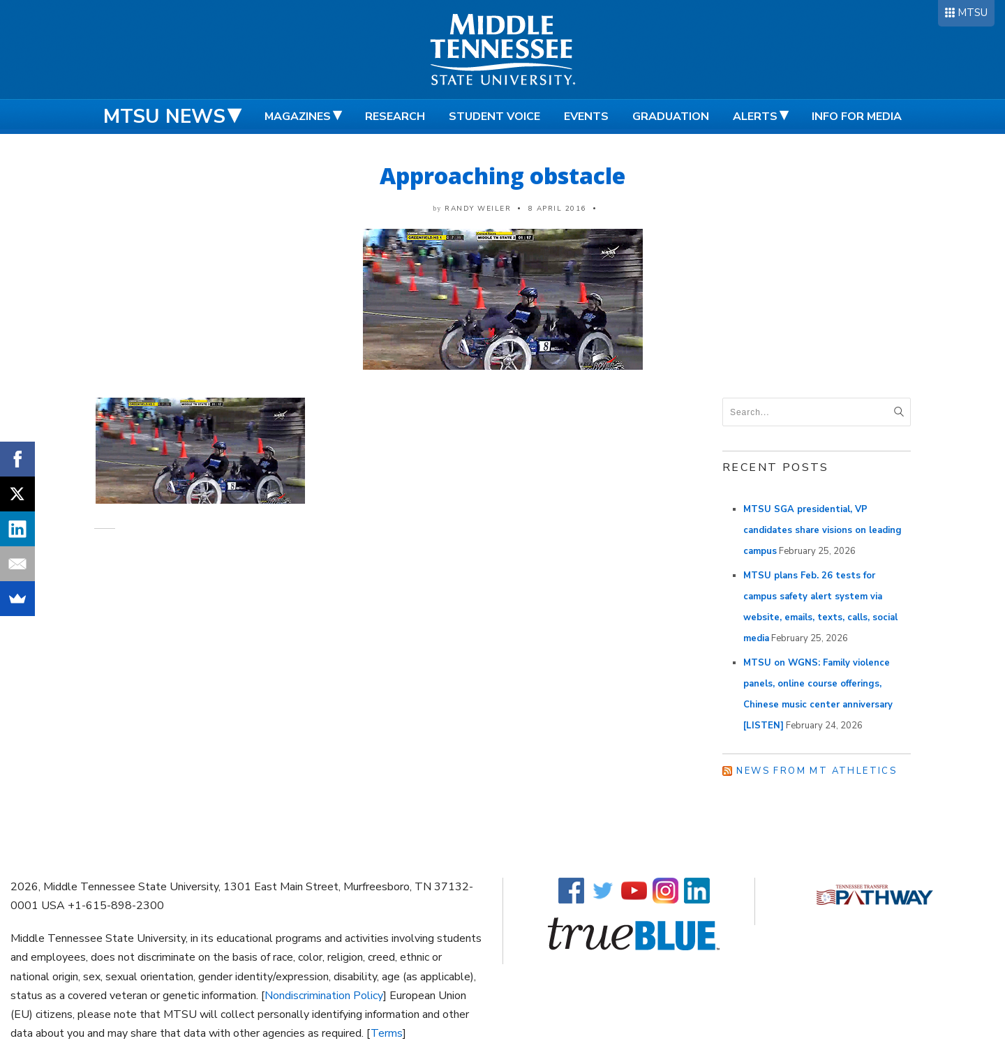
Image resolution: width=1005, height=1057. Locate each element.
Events (586, 116)
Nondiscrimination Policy (324, 995)
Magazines (298, 116)
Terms (387, 1033)
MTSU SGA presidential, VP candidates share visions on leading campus (822, 530)
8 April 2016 (557, 208)
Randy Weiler (478, 208)
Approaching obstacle (502, 175)
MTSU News (164, 116)
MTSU (973, 13)
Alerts (755, 116)
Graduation (670, 116)
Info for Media (857, 116)
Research (395, 116)
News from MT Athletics (816, 771)
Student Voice (494, 116)
